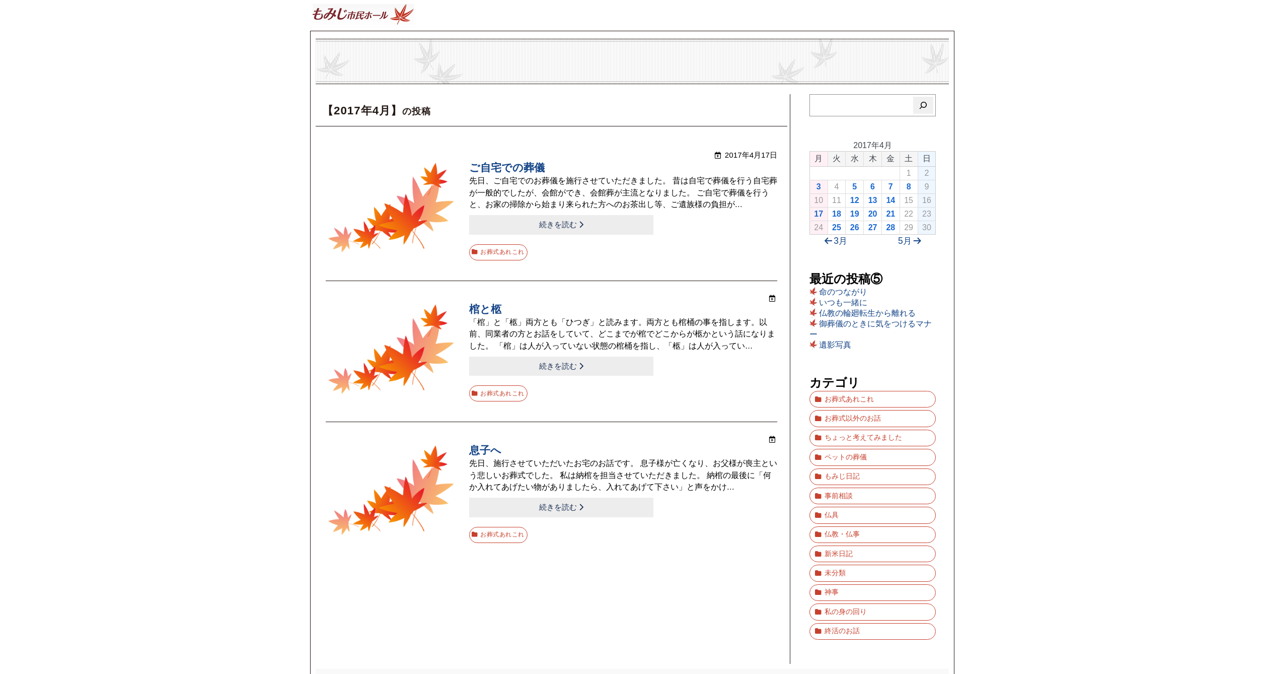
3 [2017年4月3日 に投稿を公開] (818, 186)
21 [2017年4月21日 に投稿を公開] (890, 214)
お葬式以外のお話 (853, 413)
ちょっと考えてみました (863, 428)
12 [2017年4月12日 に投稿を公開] (854, 200)
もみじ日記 (842, 459)
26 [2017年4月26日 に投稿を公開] (854, 227)
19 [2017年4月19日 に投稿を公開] (854, 214)
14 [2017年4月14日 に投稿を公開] (890, 200)
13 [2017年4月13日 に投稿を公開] (872, 200)
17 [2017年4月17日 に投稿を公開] (818, 214)
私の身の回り (846, 569)
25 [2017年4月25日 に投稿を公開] (836, 227)
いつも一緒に (843, 302)
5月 (911, 241)
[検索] (923, 105)
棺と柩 (486, 305)
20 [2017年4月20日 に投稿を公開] (872, 214)
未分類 (835, 538)
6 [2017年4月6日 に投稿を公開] (872, 186)
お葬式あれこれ (505, 247)
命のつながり (843, 292)
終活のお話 (842, 584)
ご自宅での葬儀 (508, 168)
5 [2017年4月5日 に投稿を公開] (854, 186)
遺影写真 (835, 345)
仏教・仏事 (842, 506)
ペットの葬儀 (846, 444)
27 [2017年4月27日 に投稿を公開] (872, 227)
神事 (832, 553)
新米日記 (839, 522)
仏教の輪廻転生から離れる (867, 313)
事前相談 (839, 475)
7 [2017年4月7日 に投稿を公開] (890, 186)
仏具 (832, 491)
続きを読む (508, 224)
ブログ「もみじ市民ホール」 (632, 629)
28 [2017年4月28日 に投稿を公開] (890, 227)
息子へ (486, 441)
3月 (834, 241)
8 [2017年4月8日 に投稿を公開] (909, 186)
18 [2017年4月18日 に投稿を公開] (836, 214)
